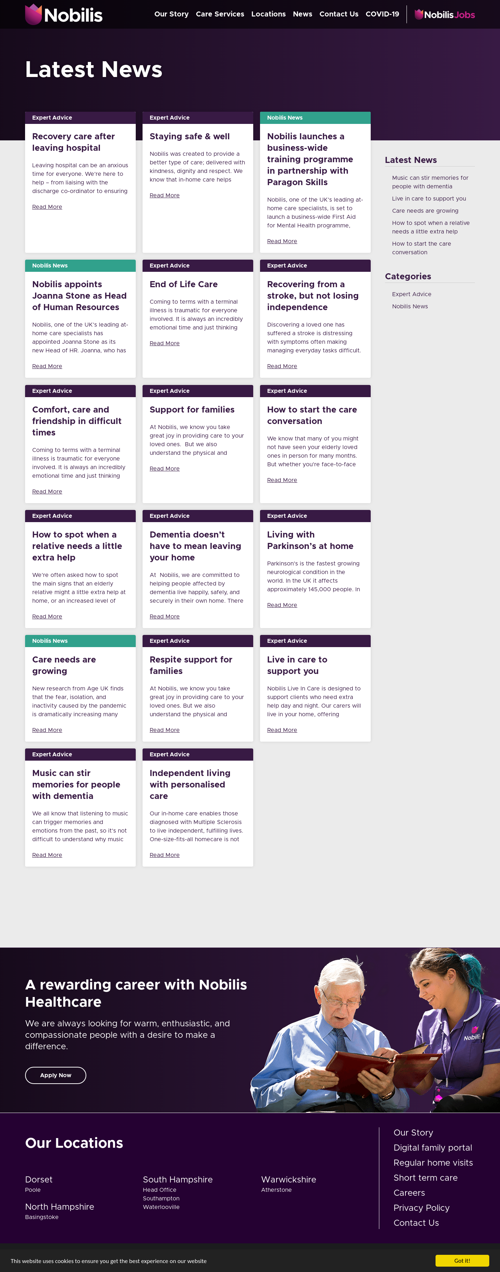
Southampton (161, 1198)
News (302, 14)
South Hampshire (178, 1180)
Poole (33, 1190)
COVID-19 (382, 14)
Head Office (160, 1190)
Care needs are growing (425, 211)
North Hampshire (59, 1207)
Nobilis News (410, 306)
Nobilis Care (64, 14)
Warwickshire (288, 1180)
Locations (268, 14)
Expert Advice (412, 294)
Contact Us (339, 14)
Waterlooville (161, 1207)
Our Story (171, 14)
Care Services (220, 14)
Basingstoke (42, 1217)
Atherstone (276, 1190)
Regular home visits (433, 1163)
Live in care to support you (429, 199)
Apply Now (55, 1075)
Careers (409, 1193)
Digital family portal (433, 1148)
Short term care (426, 1178)
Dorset (39, 1180)
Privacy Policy (422, 1208)
